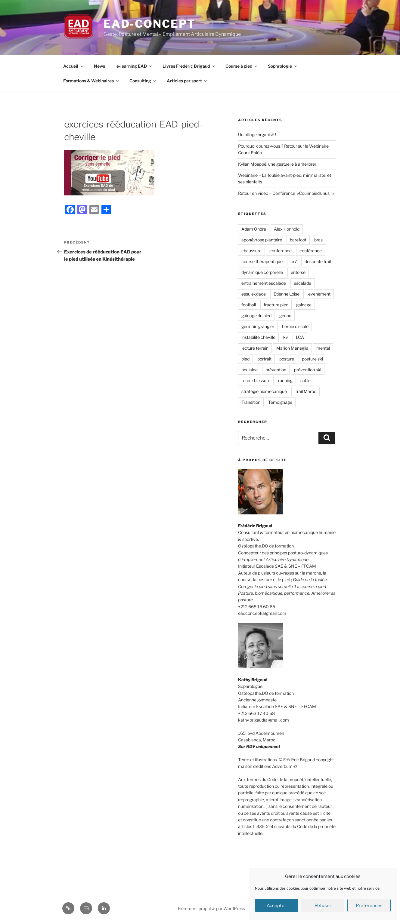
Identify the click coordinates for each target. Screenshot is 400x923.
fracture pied (276, 304)
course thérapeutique (262, 261)
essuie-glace (253, 293)
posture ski (312, 358)
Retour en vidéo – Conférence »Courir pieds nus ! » (286, 193)
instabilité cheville (258, 337)
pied (245, 358)
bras (318, 239)
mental (323, 348)
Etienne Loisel (287, 293)
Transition (250, 402)
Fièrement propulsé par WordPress (211, 908)
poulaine (249, 369)
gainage (304, 304)
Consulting (143, 80)
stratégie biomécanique (264, 391)
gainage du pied (256, 315)
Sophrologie (283, 66)
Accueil (73, 66)
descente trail (318, 261)
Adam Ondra (253, 229)
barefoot (298, 239)
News (99, 66)
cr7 (293, 261)
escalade (302, 283)
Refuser (323, 905)
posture (286, 358)
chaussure (251, 250)
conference (280, 250)
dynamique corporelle (262, 272)
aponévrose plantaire (261, 239)
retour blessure (255, 380)
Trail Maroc (305, 391)
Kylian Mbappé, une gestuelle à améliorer (277, 164)
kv (285, 337)
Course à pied (241, 66)
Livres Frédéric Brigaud (189, 66)
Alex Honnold (286, 229)
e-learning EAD (134, 66)
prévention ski (307, 369)
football (248, 304)
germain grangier (257, 326)
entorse (298, 272)
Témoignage (280, 402)
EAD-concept (150, 23)
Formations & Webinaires (91, 80)
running (285, 380)
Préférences (369, 905)
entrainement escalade (263, 283)
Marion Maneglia (292, 348)
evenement (319, 293)
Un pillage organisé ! (257, 134)
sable (305, 380)
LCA (300, 337)
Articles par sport (187, 80)
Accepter (276, 905)
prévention (275, 369)
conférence (310, 250)
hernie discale (295, 326)
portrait (264, 358)
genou (285, 315)
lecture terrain (254, 348)
